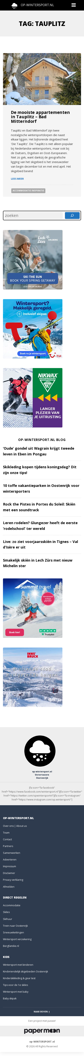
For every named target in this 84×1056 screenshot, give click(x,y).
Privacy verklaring (13, 879)
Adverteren (9, 859)
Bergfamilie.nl (11, 946)
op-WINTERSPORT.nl (42, 1041)
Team (6, 832)
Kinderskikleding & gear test (19, 978)
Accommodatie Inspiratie (28, 190)
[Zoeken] (72, 215)
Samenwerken (11, 853)
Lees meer (17, 178)
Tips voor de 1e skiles (15, 985)
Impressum (9, 866)
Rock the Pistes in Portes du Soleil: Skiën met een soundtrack (39, 507)
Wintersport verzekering (17, 939)
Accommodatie (11, 905)
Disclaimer (9, 873)
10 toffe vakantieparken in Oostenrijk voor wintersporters (41, 488)
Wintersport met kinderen (18, 964)
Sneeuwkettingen (13, 932)
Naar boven (42, 1011)
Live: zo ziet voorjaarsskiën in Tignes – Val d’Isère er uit (40, 544)
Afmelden (8, 886)
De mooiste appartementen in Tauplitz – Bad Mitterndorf (40, 116)
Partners (8, 846)
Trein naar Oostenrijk (15, 925)
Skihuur (7, 919)
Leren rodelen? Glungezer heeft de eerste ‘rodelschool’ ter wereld (40, 525)
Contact (7, 839)
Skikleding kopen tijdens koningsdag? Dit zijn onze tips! (39, 470)
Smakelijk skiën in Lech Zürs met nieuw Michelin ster (37, 563)
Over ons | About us (15, 826)
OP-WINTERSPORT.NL (37, 5)
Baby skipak (9, 998)
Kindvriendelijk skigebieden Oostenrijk (25, 971)
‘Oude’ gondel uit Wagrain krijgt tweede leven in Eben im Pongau (38, 451)
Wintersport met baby (15, 991)
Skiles (6, 912)
